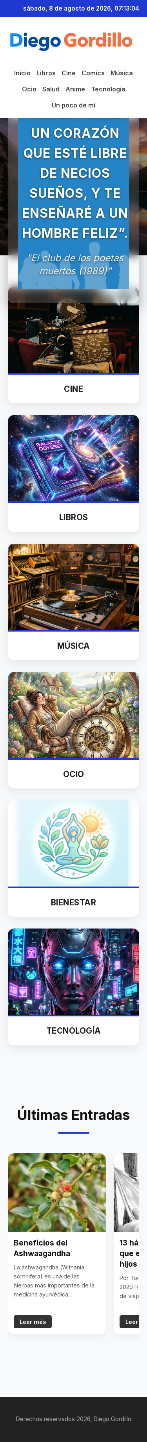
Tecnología (108, 89)
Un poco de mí (73, 105)
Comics (93, 73)
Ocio (29, 89)
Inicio (22, 73)
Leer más (33, 1321)
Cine (69, 73)
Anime (75, 89)
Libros (46, 73)
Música (122, 73)
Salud (51, 89)
